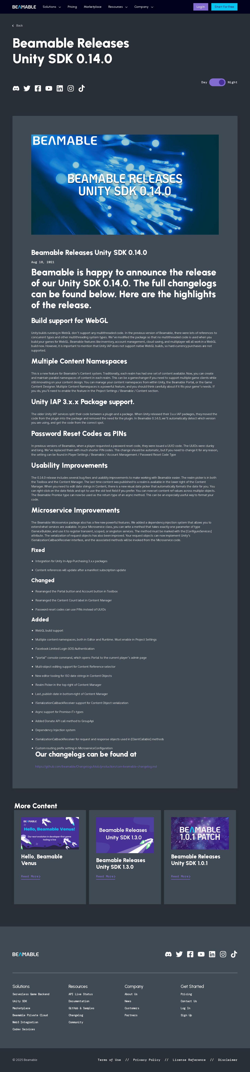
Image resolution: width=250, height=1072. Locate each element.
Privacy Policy (146, 1060)
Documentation (79, 1001)
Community (76, 1022)
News (128, 1001)
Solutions (49, 7)
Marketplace (93, 7)
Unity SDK (19, 1001)
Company (141, 7)
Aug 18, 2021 (42, 262)
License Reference (189, 1060)
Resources (115, 7)
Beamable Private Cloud (30, 1015)
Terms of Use (110, 1060)
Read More (29, 876)
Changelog (76, 1015)
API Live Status (81, 994)
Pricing (72, 7)
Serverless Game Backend (30, 994)
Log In (201, 7)
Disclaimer (227, 1060)
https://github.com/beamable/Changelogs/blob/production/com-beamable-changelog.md (96, 766)
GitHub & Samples (81, 1008)
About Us (131, 994)
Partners (131, 1015)
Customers (132, 1008)
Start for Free (224, 7)
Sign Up (186, 1015)
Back (19, 25)
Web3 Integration (25, 1022)
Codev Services (23, 1029)
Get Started (192, 986)
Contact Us (189, 1001)
